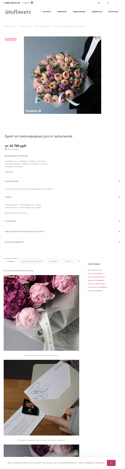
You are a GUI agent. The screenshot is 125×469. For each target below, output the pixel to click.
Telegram (26, 2)
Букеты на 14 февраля (96, 280)
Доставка (53, 261)
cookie (25, 463)
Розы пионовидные (95, 273)
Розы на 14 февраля (95, 290)
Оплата (68, 261)
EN (98, 2)
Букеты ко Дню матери (96, 284)
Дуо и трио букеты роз (96, 277)
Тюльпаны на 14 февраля (97, 287)
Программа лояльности (32, 261)
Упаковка (11, 261)
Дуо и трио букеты (95, 270)
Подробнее (9, 172)
